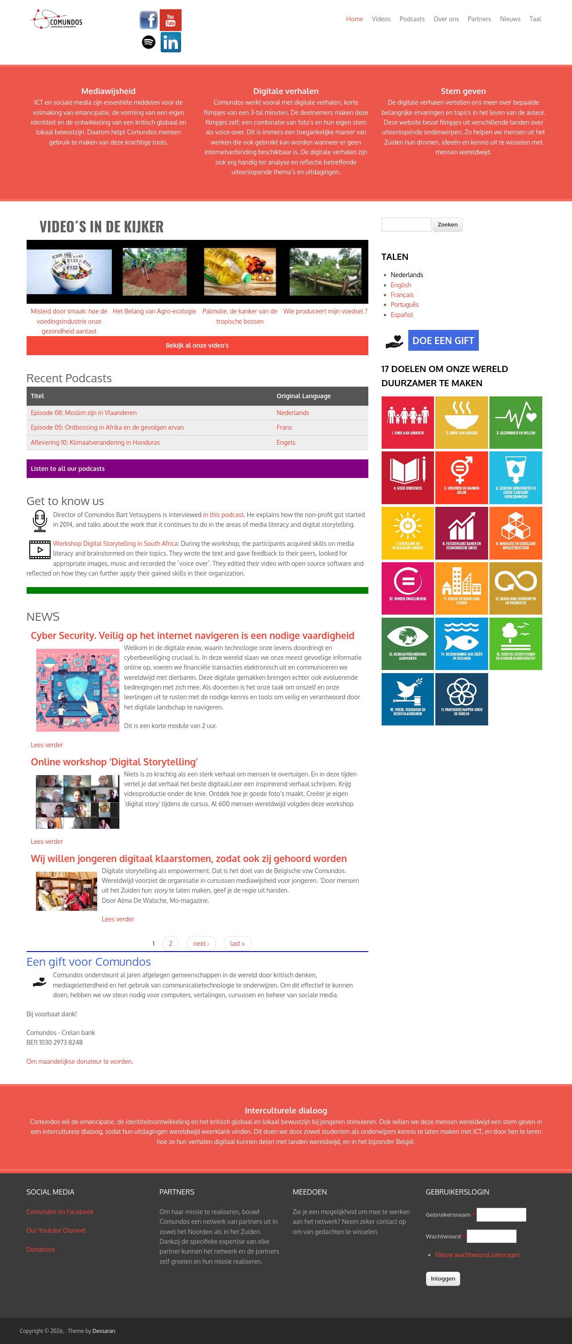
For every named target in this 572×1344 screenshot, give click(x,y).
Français (402, 294)
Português (405, 304)
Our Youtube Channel (56, 1230)
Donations (41, 1249)
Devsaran (103, 1331)
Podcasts (412, 19)
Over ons (446, 19)
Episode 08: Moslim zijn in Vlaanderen (84, 412)
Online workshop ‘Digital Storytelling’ (114, 762)
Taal (535, 19)
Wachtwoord (445, 1236)
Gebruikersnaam (450, 1214)
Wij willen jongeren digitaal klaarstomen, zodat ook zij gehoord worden (189, 858)
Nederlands (293, 412)
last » (237, 943)
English (401, 285)
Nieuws (510, 19)
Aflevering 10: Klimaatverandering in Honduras (95, 442)
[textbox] (406, 224)
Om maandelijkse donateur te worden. (80, 1061)
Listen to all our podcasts (68, 468)
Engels (286, 442)
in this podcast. (223, 514)
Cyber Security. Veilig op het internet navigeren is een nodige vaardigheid (193, 635)
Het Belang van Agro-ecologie (154, 311)
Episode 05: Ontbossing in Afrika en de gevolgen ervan (107, 427)
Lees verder (47, 744)
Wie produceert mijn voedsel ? (325, 311)
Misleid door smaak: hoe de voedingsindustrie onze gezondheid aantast (69, 321)
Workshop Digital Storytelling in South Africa (115, 543)
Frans (284, 427)
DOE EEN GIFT (441, 341)
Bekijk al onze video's (197, 345)
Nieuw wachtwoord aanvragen (477, 1254)
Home (354, 19)
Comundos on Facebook (60, 1211)
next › (201, 943)
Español (402, 314)
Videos (381, 19)
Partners (479, 19)
